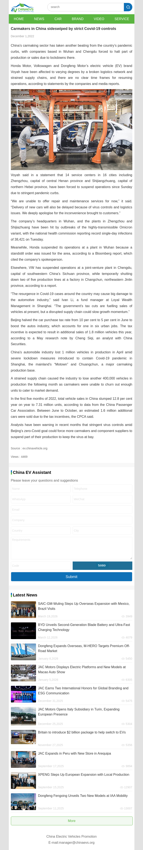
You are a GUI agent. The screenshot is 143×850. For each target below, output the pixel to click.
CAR (58, 19)
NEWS (39, 19)
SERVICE (122, 19)
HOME (19, 19)
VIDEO (99, 19)
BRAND (78, 19)
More (71, 821)
